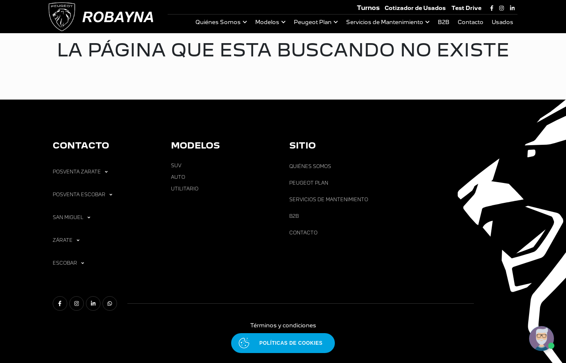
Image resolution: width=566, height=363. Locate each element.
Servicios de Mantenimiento (384, 22)
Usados (502, 22)
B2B (443, 22)
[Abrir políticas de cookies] (283, 343)
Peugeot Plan (313, 22)
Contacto (470, 22)
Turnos (368, 7)
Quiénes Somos (218, 22)
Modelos (267, 22)
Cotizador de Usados (415, 8)
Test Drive (466, 8)
